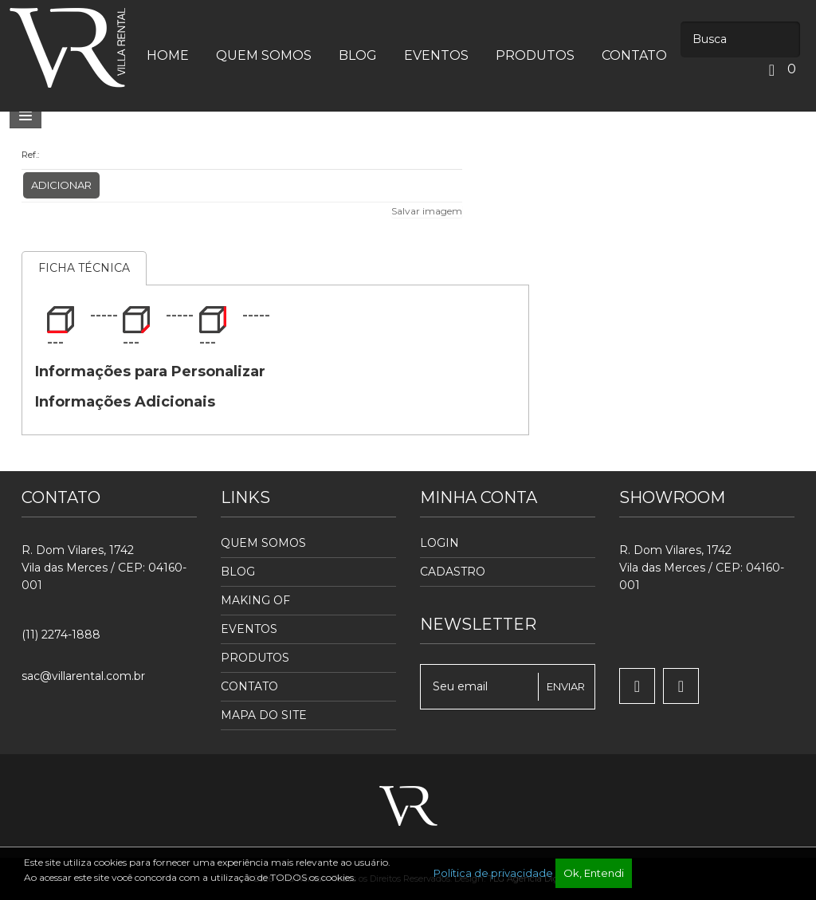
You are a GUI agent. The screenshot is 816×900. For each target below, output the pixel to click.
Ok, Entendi (593, 873)
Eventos (249, 629)
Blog (238, 571)
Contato (249, 686)
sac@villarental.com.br (83, 676)
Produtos (255, 657)
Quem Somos (263, 543)
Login (439, 543)
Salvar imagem (426, 211)
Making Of (255, 600)
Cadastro (452, 571)
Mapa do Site (264, 715)
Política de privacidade (493, 873)
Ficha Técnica (84, 268)
